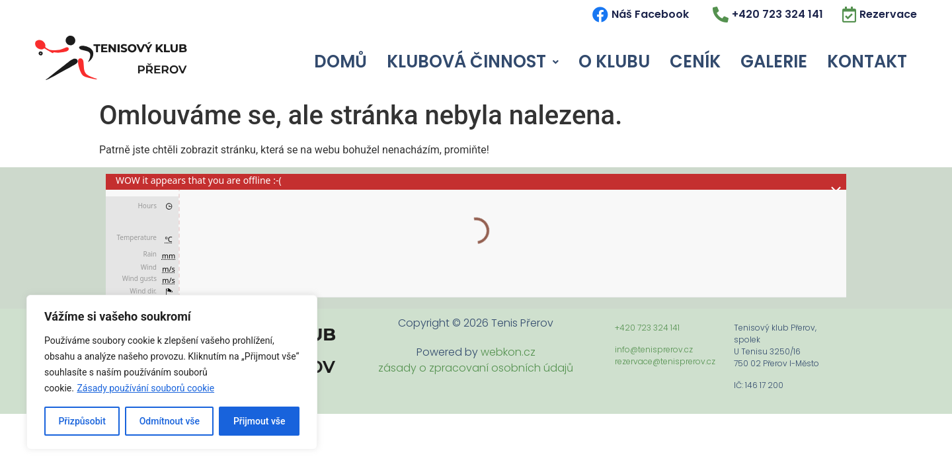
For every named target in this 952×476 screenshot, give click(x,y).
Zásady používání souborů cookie (145, 388)
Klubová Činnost (473, 61)
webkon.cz (508, 352)
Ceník (695, 61)
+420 (626, 327)
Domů (340, 61)
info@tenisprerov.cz (654, 349)
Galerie (773, 61)
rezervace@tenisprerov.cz (665, 361)
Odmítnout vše (169, 421)
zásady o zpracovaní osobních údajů (475, 368)
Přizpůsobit (81, 421)
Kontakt (867, 61)
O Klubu (614, 61)
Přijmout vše (259, 421)
